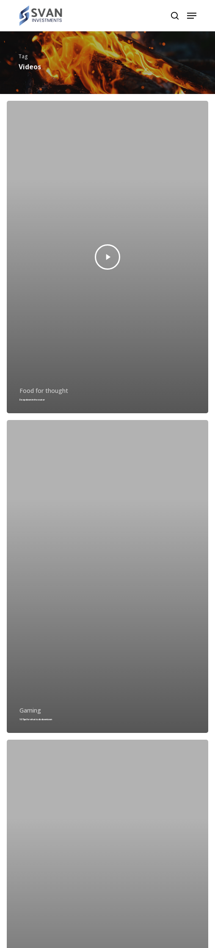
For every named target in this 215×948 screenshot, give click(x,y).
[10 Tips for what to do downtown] (107, 576)
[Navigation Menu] (191, 15)
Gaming (30, 710)
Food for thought (43, 391)
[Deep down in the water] (107, 257)
